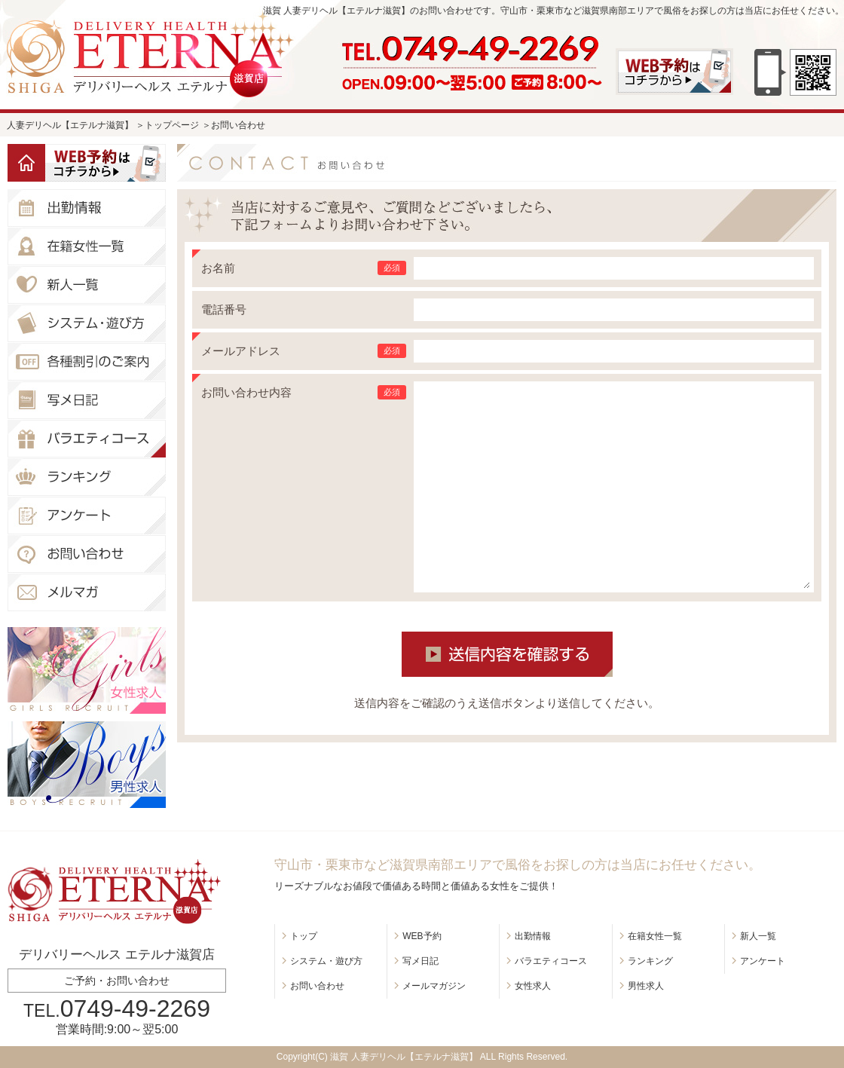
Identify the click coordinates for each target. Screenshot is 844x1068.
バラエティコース (551, 961)
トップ (303, 936)
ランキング (650, 961)
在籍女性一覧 (655, 936)
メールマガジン (434, 986)
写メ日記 (420, 961)
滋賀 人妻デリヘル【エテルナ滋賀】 (403, 1056)
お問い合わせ (317, 986)
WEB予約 (421, 936)
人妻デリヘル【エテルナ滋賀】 (70, 125)
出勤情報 (533, 936)
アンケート (762, 961)
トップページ (172, 125)
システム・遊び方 (326, 961)
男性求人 (646, 986)
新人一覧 (758, 936)
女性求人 (533, 986)
